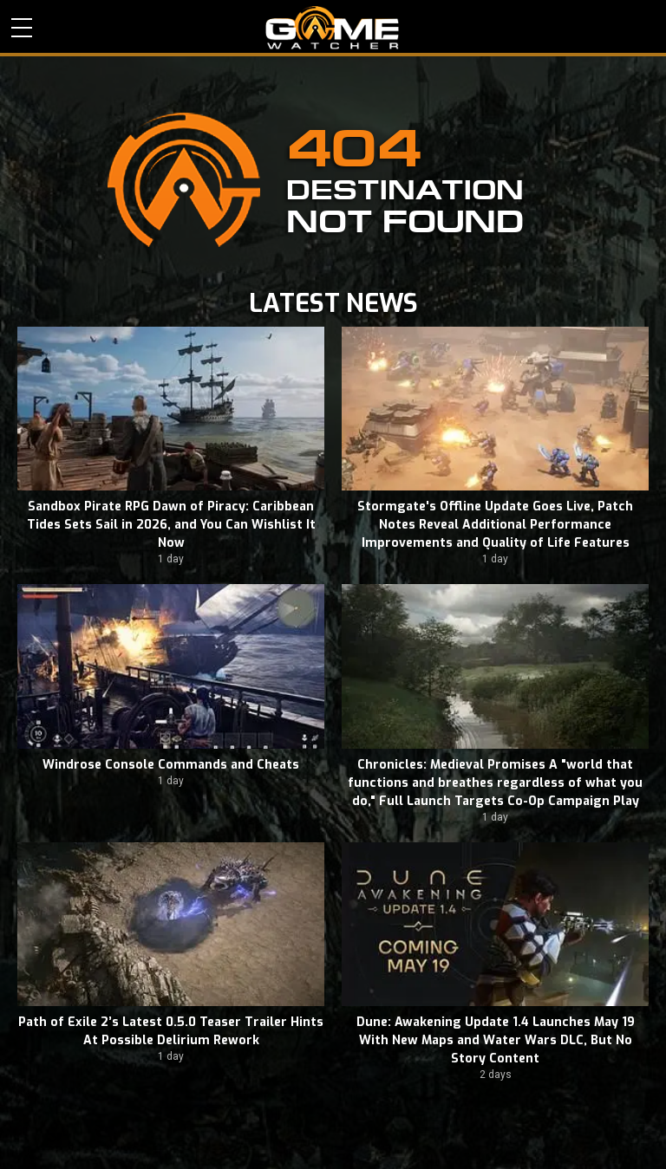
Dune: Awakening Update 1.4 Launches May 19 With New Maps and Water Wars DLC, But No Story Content (495, 1040)
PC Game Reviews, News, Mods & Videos (332, 27)
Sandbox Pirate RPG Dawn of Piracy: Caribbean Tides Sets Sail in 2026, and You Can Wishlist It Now (171, 524)
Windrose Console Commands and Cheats (170, 765)
